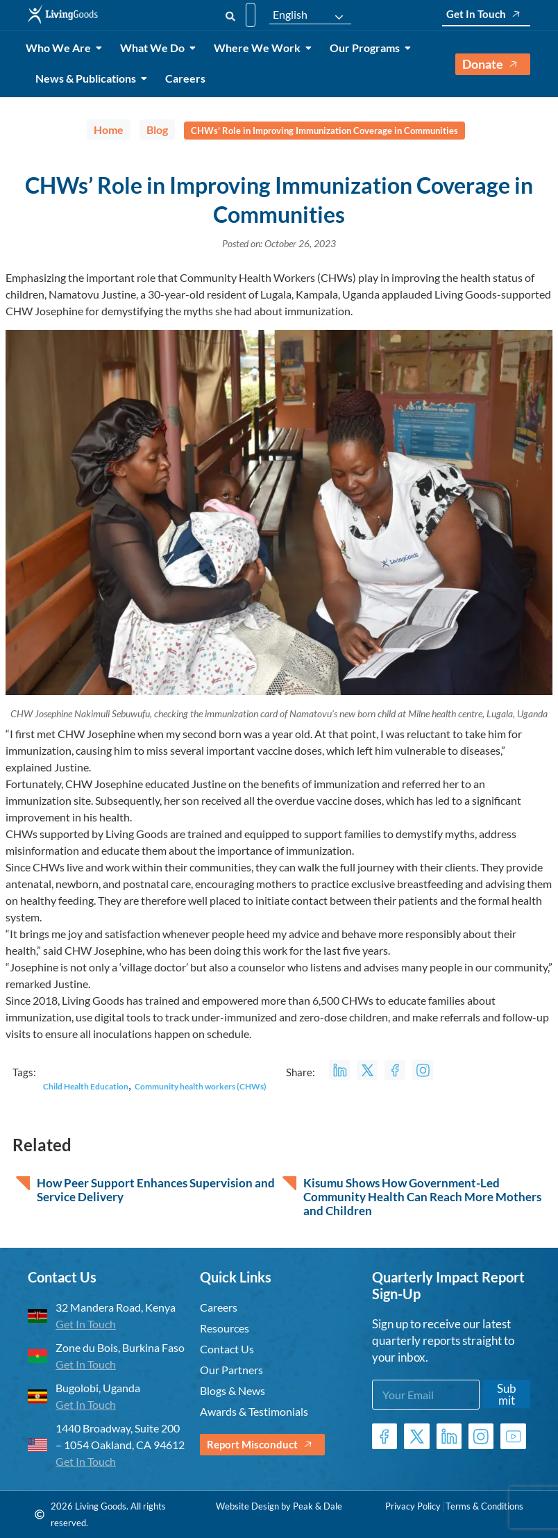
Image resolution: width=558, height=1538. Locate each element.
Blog (157, 129)
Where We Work (259, 47)
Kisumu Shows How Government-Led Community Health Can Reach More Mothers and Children (422, 1197)
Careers (185, 78)
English (290, 14)
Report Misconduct (262, 1444)
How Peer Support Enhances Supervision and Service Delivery (156, 1190)
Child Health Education (85, 1086)
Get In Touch (486, 14)
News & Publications (88, 78)
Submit (506, 1394)
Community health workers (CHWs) (201, 1086)
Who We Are (61, 47)
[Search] (230, 15)
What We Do (154, 47)
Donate (492, 64)
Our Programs (367, 47)
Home (109, 129)
